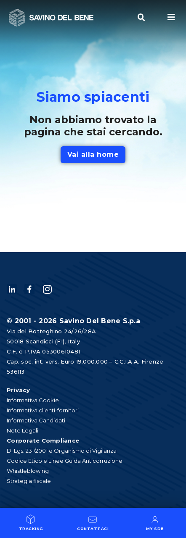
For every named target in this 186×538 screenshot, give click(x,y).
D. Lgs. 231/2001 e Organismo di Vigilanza (62, 450)
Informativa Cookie (33, 400)
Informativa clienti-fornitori (43, 410)
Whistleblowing (28, 470)
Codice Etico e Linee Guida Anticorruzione (64, 460)
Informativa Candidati (36, 420)
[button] (141, 17)
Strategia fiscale (29, 480)
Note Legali (22, 430)
